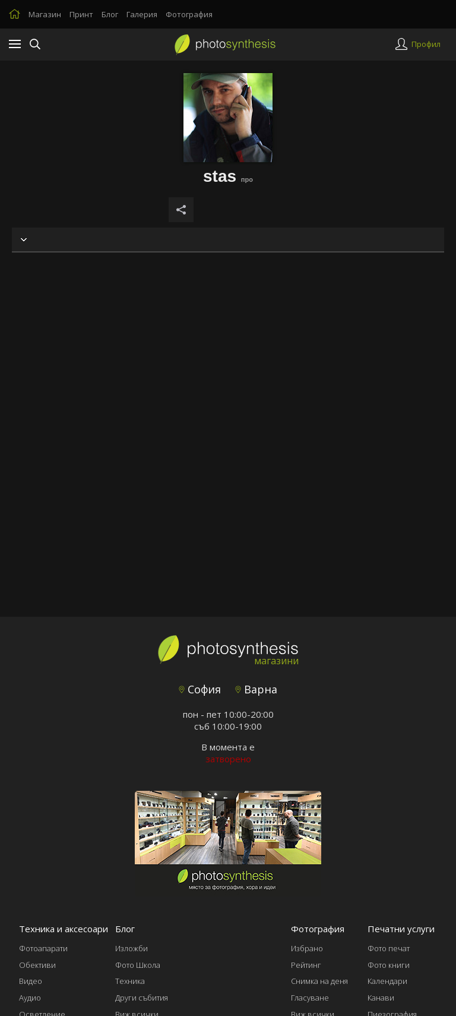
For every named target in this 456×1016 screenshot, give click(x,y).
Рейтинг (306, 965)
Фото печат (389, 948)
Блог (110, 14)
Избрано (307, 948)
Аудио (30, 997)
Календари (387, 981)
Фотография (189, 14)
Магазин (44, 14)
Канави (381, 997)
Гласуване (310, 997)
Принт (81, 14)
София (200, 689)
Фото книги (389, 965)
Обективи (37, 965)
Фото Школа (137, 965)
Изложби (131, 948)
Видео (30, 981)
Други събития (141, 997)
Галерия (141, 14)
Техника (130, 981)
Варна (256, 689)
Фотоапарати (43, 948)
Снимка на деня (319, 981)
